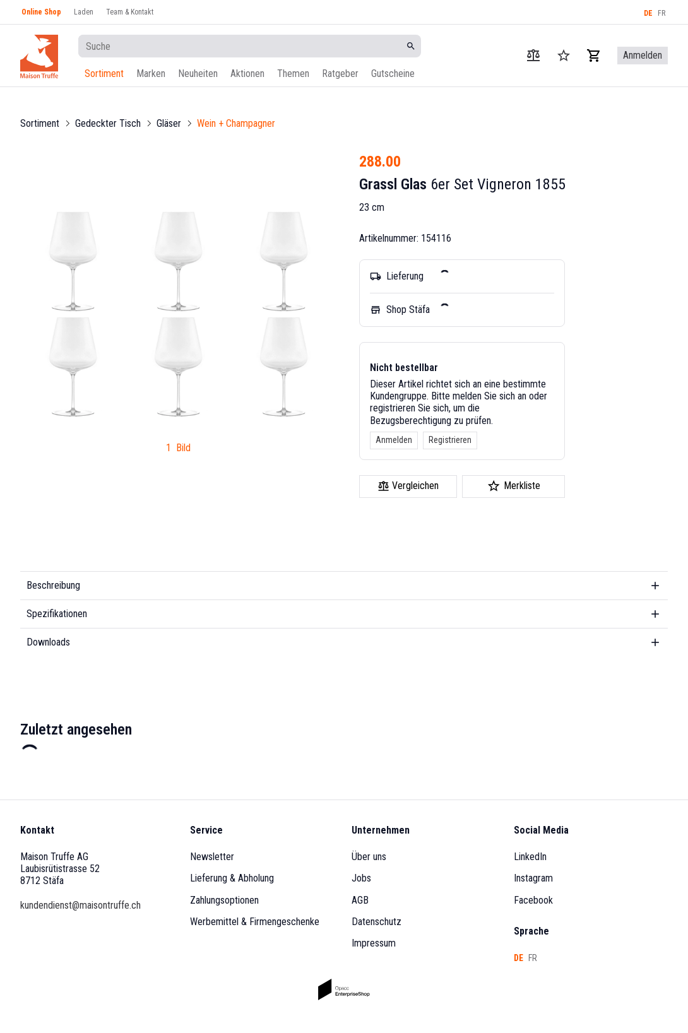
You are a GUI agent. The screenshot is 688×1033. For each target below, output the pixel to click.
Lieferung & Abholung (232, 878)
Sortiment (104, 74)
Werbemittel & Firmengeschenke (254, 922)
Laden (83, 12)
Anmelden (394, 440)
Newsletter (212, 857)
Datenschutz (376, 922)
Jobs (361, 878)
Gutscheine (393, 74)
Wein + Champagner (236, 123)
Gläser (169, 123)
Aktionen (247, 74)
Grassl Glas (393, 184)
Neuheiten (198, 74)
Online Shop (41, 12)
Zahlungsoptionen (224, 900)
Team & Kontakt (129, 12)
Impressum (374, 943)
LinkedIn (530, 857)
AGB (360, 900)
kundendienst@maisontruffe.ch (80, 905)
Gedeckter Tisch (108, 123)
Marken (150, 74)
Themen (293, 74)
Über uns (369, 857)
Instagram (533, 878)
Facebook (533, 900)
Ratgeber (340, 74)
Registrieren (450, 440)
